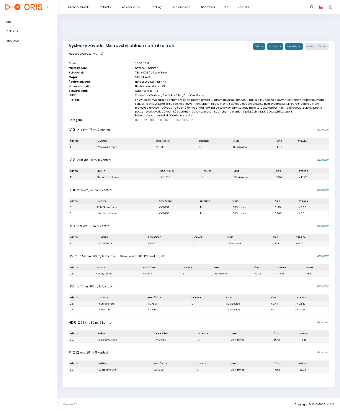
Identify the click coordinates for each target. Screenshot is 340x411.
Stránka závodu (317, 46)
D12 (145, 120)
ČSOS (331, 404)
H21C (168, 120)
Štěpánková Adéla (108, 177)
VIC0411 (147, 273)
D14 (152, 120)
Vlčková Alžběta (107, 147)
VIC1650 (161, 339)
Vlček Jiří (104, 309)
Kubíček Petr (106, 303)
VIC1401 (152, 243)
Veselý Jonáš (104, 273)
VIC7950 (159, 370)
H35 (177, 120)
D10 (137, 120)
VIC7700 (152, 309)
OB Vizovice (240, 147)
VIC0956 (164, 213)
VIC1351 (160, 147)
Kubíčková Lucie (107, 207)
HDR (185, 120)
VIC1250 (165, 177)
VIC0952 (164, 207)
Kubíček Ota (106, 243)
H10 (160, 120)
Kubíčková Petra (107, 339)
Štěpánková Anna (107, 213)
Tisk (257, 46)
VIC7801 (152, 303)
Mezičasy (323, 129)
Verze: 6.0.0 (70, 404)
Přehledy (292, 46)
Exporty (273, 46)
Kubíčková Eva (107, 370)
